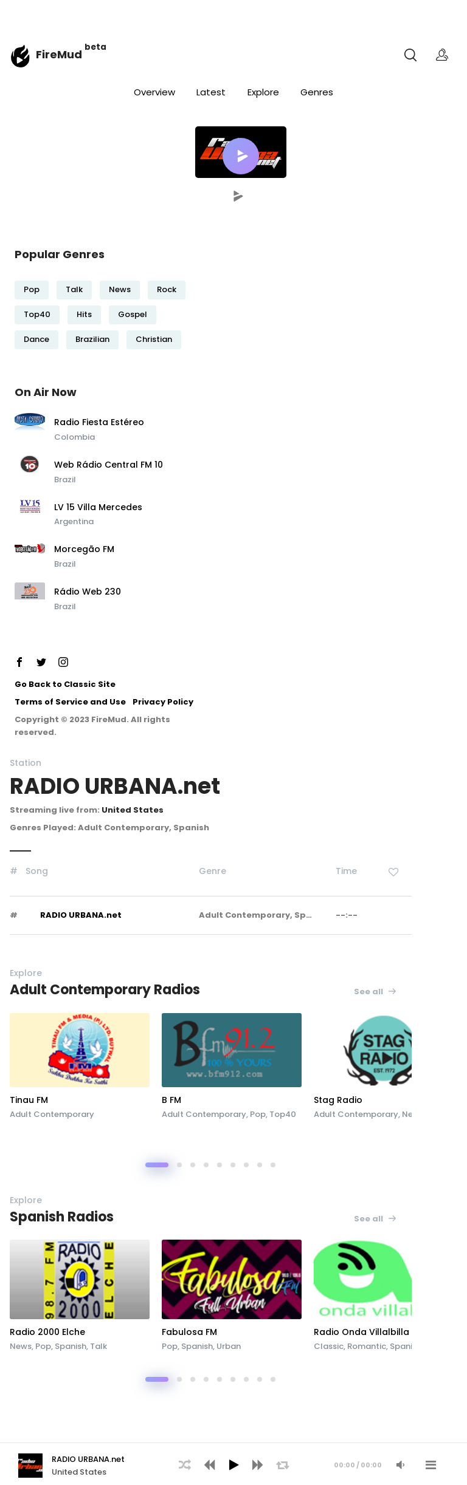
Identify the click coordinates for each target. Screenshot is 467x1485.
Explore (263, 92)
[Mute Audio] (400, 1465)
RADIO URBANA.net (81, 915)
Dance (36, 339)
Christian (154, 339)
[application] (233, 1463)
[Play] (233, 1465)
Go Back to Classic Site (65, 684)
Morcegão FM (84, 549)
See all (375, 991)
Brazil (65, 479)
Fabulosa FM (189, 1332)
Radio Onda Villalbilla (361, 1332)
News (120, 289)
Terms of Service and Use (70, 702)
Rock (166, 289)
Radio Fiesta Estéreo (99, 422)
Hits (84, 314)
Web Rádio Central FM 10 (108, 465)
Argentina (74, 521)
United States (133, 810)
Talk (74, 289)
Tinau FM (29, 1100)
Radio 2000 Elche (47, 1332)
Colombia (74, 437)
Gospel (132, 314)
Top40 (37, 314)
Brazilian (92, 339)
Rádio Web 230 (87, 592)
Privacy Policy (163, 702)
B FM (171, 1100)
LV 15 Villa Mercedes (98, 507)
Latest (211, 92)
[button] (241, 156)
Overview (154, 92)
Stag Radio (338, 1100)
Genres (316, 92)
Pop (32, 289)
